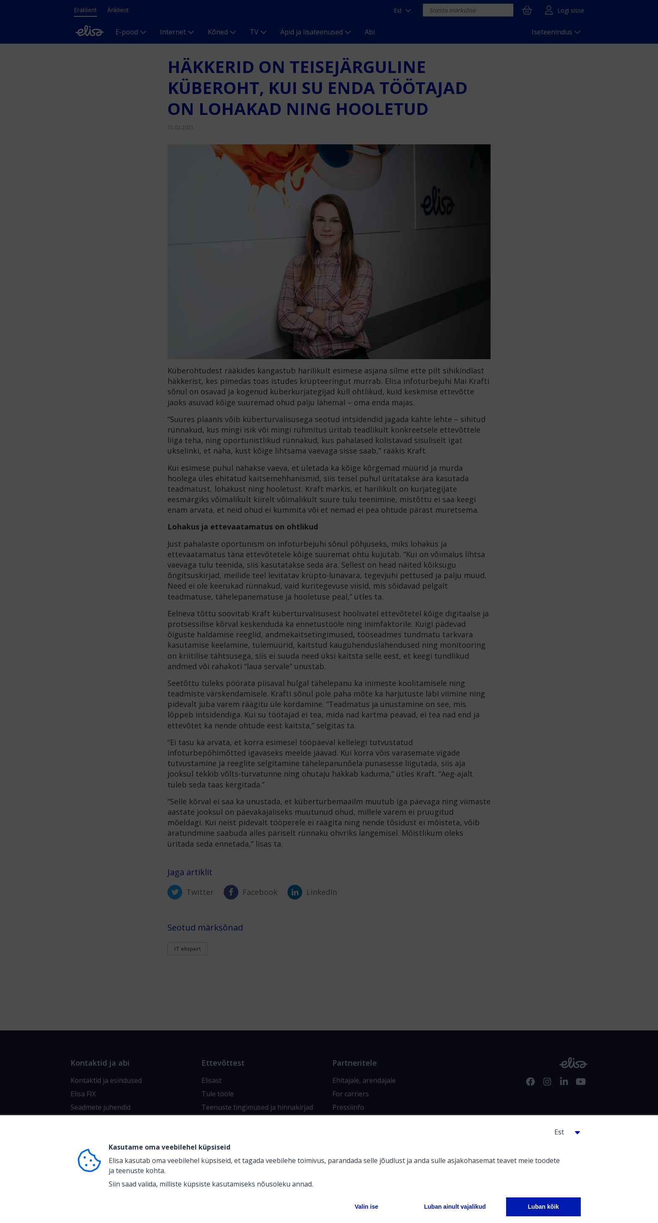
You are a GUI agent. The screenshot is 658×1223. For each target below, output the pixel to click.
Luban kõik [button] (543, 1206)
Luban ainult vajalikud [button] (455, 1206)
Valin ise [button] (366, 1206)
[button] (564, 1132)
